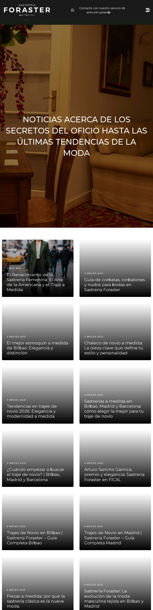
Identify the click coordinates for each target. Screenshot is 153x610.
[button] (147, 10)
